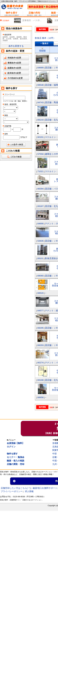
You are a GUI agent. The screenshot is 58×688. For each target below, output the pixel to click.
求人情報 (29, 491)
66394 (41, 188)
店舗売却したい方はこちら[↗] (15, 488)
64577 (41, 310)
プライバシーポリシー (12, 491)
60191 (41, 137)
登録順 (42, 49)
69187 (41, 206)
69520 (41, 293)
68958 (41, 397)
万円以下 (23, 137)
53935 (41, 241)
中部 (54, 453)
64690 (41, 223)
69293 (41, 345)
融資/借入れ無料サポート (45, 488)
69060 (41, 275)
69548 (41, 85)
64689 (41, 67)
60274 (41, 362)
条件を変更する (16, 46)
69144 (41, 119)
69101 (41, 258)
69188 (41, 380)
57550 (41, 154)
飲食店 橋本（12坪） (45, 38)
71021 (41, 171)
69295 (41, 328)
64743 (41, 102)
